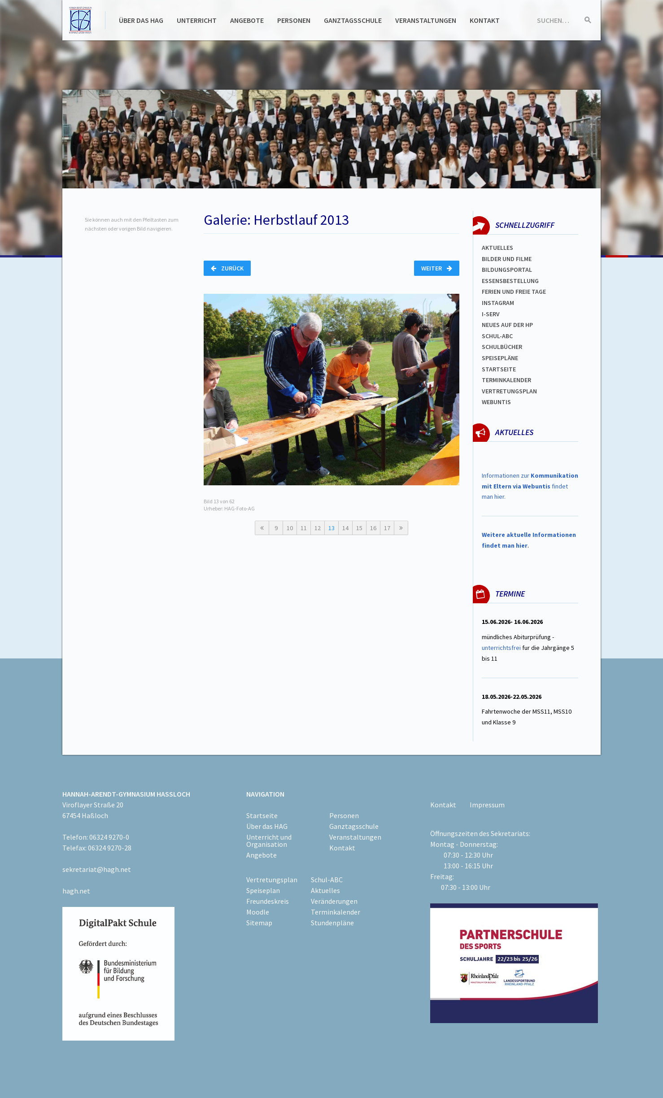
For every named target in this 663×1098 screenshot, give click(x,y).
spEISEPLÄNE (500, 358)
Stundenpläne (332, 922)
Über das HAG (141, 20)
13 (331, 528)
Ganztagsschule (353, 20)
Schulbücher (502, 347)
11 (304, 528)
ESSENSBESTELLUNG (510, 281)
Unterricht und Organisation (269, 840)
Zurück (227, 268)
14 (345, 528)
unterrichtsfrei (501, 648)
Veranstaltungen (425, 20)
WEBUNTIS (496, 402)
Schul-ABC (327, 879)
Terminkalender (506, 380)
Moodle (257, 911)
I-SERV (491, 314)
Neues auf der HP (507, 325)
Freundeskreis (267, 901)
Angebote (247, 20)
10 (290, 528)
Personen (293, 20)
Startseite (499, 369)
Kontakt (485, 20)
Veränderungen (334, 901)
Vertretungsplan (509, 391)
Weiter (436, 268)
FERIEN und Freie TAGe (514, 292)
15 (359, 528)
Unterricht (197, 20)
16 (373, 528)
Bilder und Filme (507, 259)
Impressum (487, 804)
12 (317, 528)
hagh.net (76, 890)
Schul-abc (497, 336)
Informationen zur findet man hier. (530, 486)
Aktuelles (497, 248)
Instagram (498, 303)
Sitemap (259, 922)
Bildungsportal (507, 270)
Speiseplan (263, 890)
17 (387, 528)
